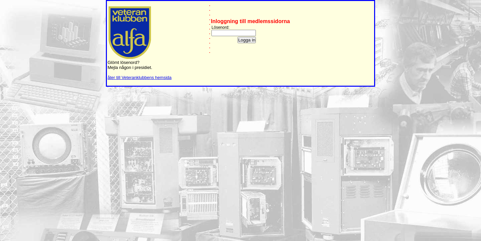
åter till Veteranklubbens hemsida (140, 77)
